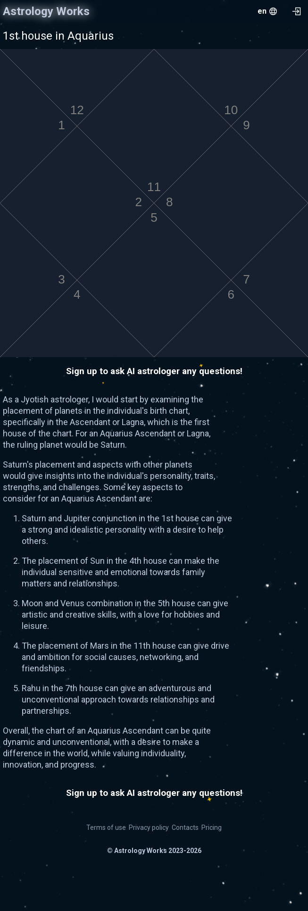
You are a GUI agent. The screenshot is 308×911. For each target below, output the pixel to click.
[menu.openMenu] (267, 11)
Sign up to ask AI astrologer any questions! (154, 371)
